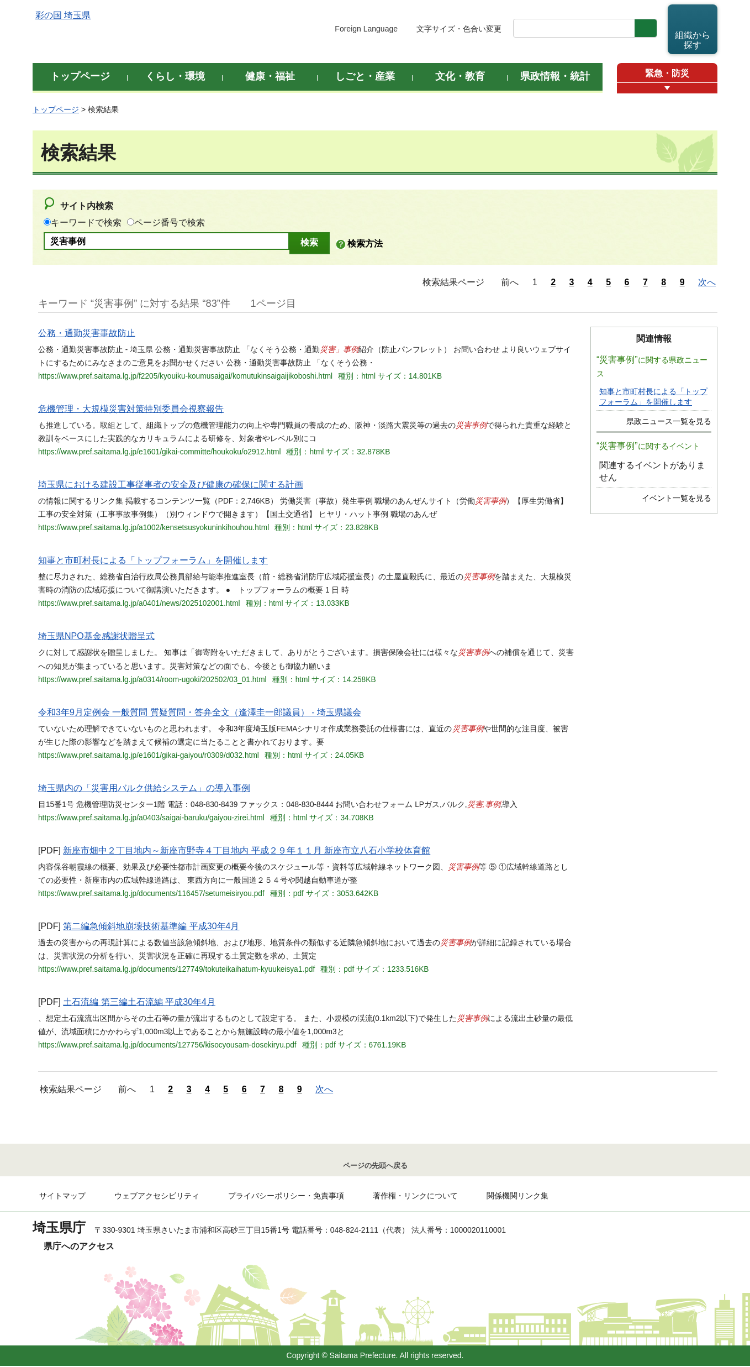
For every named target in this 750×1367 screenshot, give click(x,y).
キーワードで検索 (86, 222)
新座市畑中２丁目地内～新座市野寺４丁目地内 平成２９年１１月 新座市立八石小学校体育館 (246, 850)
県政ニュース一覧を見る (668, 421)
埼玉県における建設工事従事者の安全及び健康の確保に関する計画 (170, 484)
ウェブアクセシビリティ (156, 1196)
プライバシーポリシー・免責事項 (286, 1196)
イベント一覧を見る (676, 498)
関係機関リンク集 (517, 1196)
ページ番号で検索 (169, 222)
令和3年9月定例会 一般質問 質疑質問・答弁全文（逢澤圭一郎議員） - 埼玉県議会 (199, 712)
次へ (707, 282)
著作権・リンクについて (415, 1196)
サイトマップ (62, 1196)
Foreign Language (366, 28)
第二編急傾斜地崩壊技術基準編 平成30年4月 (151, 926)
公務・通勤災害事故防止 (86, 333)
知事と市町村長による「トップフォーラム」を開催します (153, 560)
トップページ (56, 109)
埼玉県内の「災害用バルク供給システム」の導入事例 (144, 788)
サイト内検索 (86, 206)
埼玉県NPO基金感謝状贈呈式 (96, 636)
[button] (667, 88)
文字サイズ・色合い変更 (458, 28)
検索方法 (365, 243)
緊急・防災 (667, 73)
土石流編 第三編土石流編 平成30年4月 (139, 1002)
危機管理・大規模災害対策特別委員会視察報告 (131, 408)
